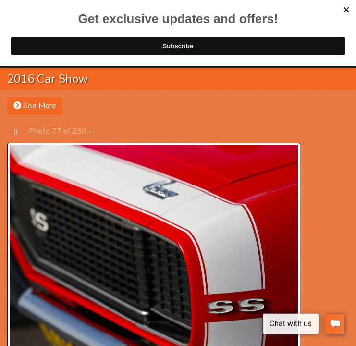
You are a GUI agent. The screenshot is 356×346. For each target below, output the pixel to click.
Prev (20, 131)
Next (95, 131)
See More (34, 105)
